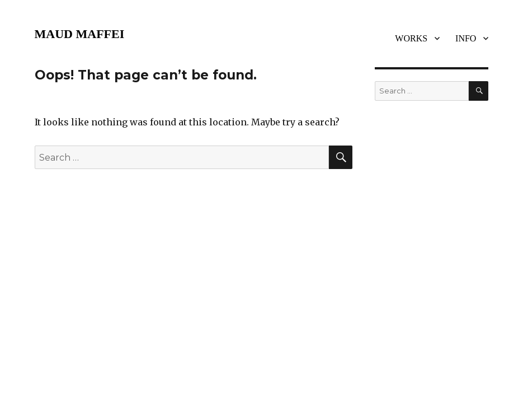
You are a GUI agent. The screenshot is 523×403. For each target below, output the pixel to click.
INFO (465, 38)
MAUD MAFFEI (80, 34)
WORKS (411, 38)
